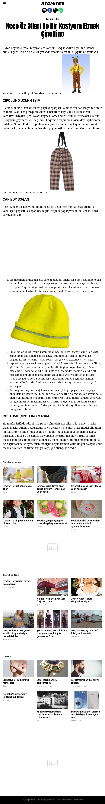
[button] (4, 3)
